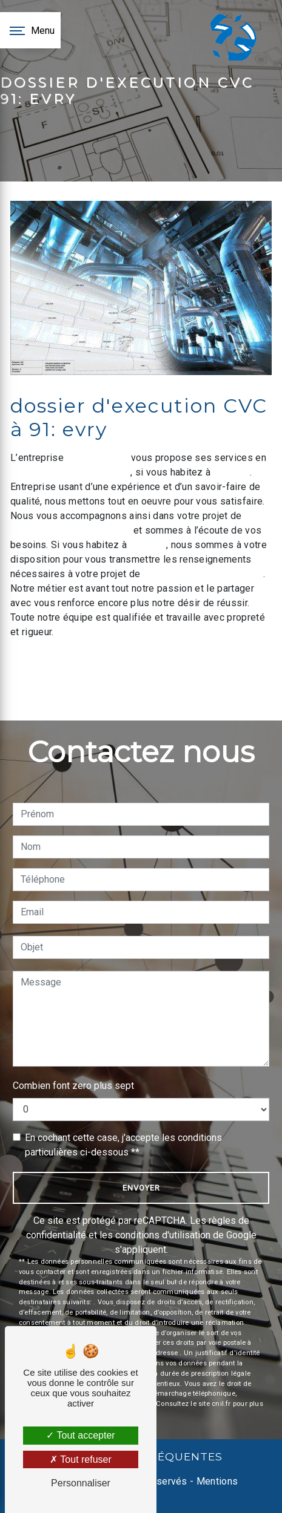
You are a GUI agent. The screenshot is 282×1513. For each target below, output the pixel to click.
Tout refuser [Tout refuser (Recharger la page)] (81, 1459)
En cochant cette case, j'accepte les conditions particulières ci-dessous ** (123, 1145)
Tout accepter (80, 1435)
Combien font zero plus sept (73, 1085)
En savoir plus (188, 665)
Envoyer (141, 1187)
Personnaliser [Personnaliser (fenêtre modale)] (80, 1483)
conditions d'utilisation (162, 1235)
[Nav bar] (30, 30)
